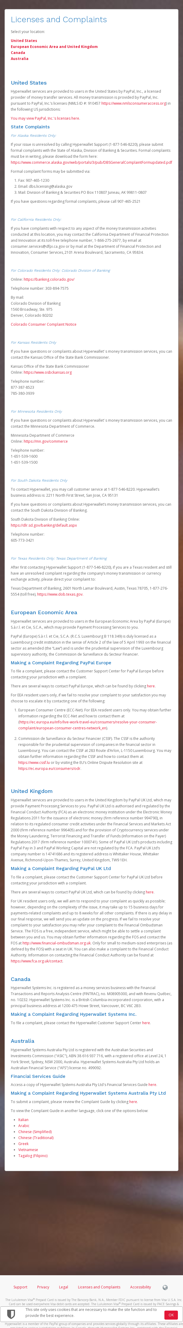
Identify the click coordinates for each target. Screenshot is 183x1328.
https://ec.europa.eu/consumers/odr (49, 768)
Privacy (43, 1287)
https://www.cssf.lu (34, 762)
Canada (18, 52)
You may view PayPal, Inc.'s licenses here (45, 118)
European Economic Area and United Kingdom (54, 46)
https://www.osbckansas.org (48, 372)
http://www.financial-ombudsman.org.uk (56, 943)
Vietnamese (28, 1149)
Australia (19, 58)
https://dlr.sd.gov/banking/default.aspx (44, 525)
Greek (23, 1143)
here (151, 686)
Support (20, 1287)
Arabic (23, 1125)
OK (171, 1315)
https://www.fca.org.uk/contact (36, 961)
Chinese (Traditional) (35, 1137)
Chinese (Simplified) (35, 1131)
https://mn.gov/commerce (46, 441)
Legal (63, 1287)
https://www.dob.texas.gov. (60, 594)
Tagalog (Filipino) (32, 1155)
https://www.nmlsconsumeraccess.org (133, 103)
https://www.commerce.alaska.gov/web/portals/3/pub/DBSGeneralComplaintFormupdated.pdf (91, 162)
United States (24, 40)
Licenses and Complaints (99, 1287)
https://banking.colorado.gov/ (49, 279)
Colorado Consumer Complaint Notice (43, 324)
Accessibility (140, 1287)
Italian (23, 1119)
